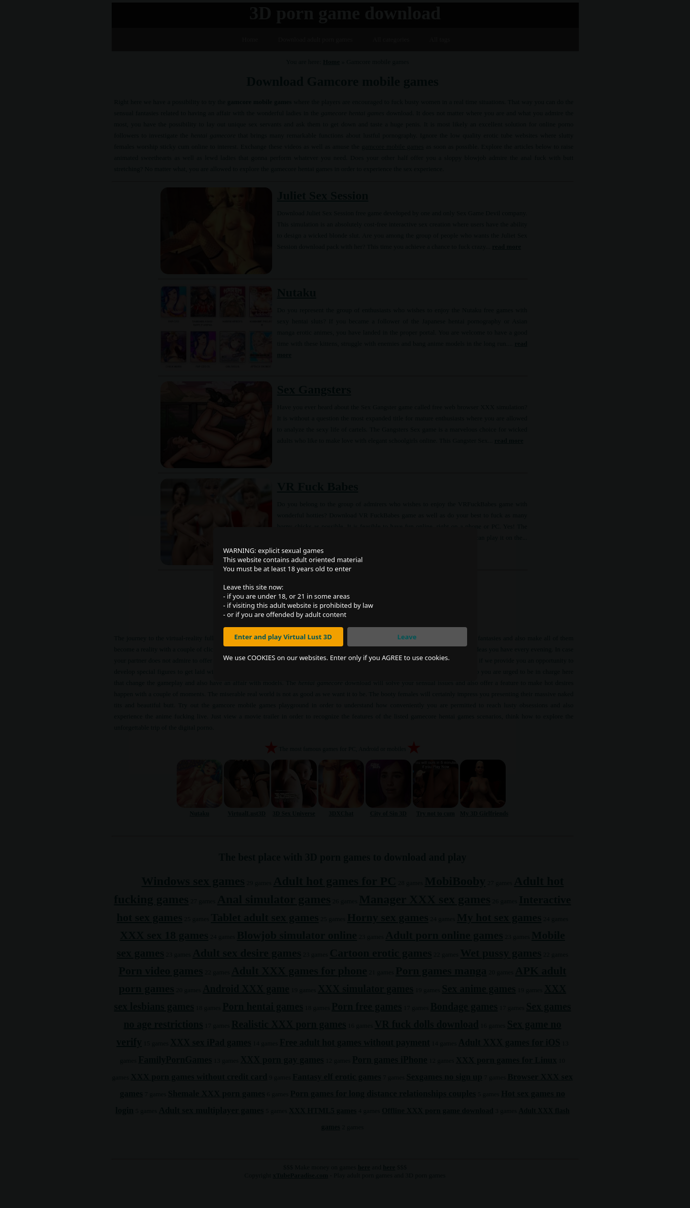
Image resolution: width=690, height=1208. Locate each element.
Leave (407, 636)
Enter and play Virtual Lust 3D (283, 636)
